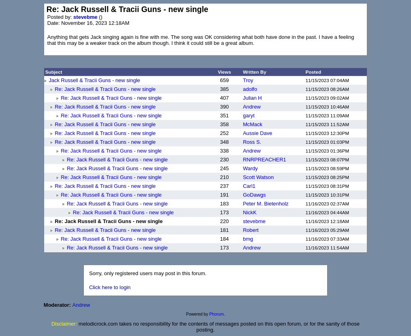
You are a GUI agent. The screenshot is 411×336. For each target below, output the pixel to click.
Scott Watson (258, 177)
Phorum (216, 314)
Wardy (250, 168)
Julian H (252, 98)
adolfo (250, 89)
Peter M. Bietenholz (265, 204)
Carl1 (249, 186)
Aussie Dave (257, 133)
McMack (252, 124)
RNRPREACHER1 (264, 160)
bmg (248, 239)
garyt (248, 116)
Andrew (251, 107)
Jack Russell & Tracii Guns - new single (94, 80)
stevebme (86, 17)
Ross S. (252, 142)
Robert (250, 230)
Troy (248, 80)
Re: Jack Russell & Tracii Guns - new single (105, 89)
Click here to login (109, 287)
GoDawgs (254, 195)
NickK (249, 212)
